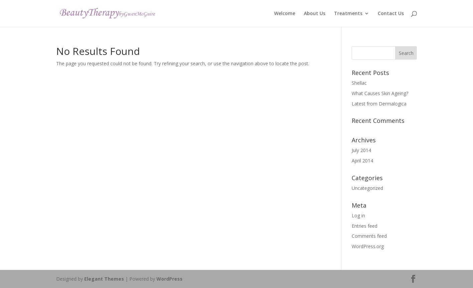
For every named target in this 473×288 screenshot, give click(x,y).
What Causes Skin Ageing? (380, 93)
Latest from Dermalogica (379, 103)
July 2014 (361, 150)
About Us (314, 13)
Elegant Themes (104, 279)
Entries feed (364, 226)
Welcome (284, 13)
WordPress (169, 279)
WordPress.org (368, 246)
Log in (358, 215)
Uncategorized (367, 188)
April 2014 (362, 160)
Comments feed (369, 236)
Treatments (348, 13)
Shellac (359, 83)
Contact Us (391, 13)
